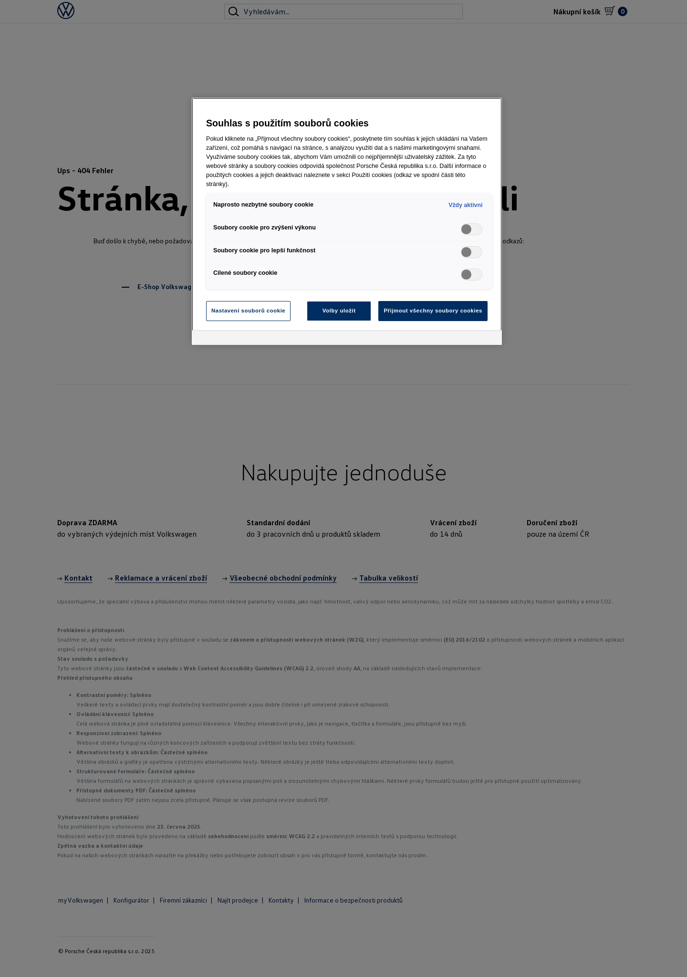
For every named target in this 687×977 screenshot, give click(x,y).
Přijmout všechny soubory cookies (433, 310)
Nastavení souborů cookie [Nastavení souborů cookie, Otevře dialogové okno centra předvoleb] (248, 310)
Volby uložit (339, 310)
